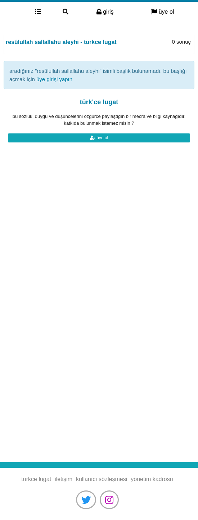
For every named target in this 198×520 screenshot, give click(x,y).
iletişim (63, 479)
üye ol (162, 12)
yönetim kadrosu (152, 479)
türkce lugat (12, 12)
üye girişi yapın (54, 79)
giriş (105, 12)
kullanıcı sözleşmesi (101, 479)
